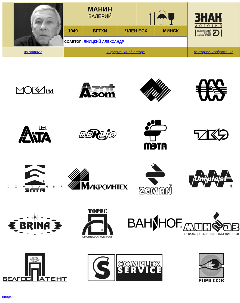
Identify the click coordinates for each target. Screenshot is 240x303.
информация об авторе (125, 52)
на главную (33, 52)
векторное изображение (213, 52)
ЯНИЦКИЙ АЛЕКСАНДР (104, 42)
